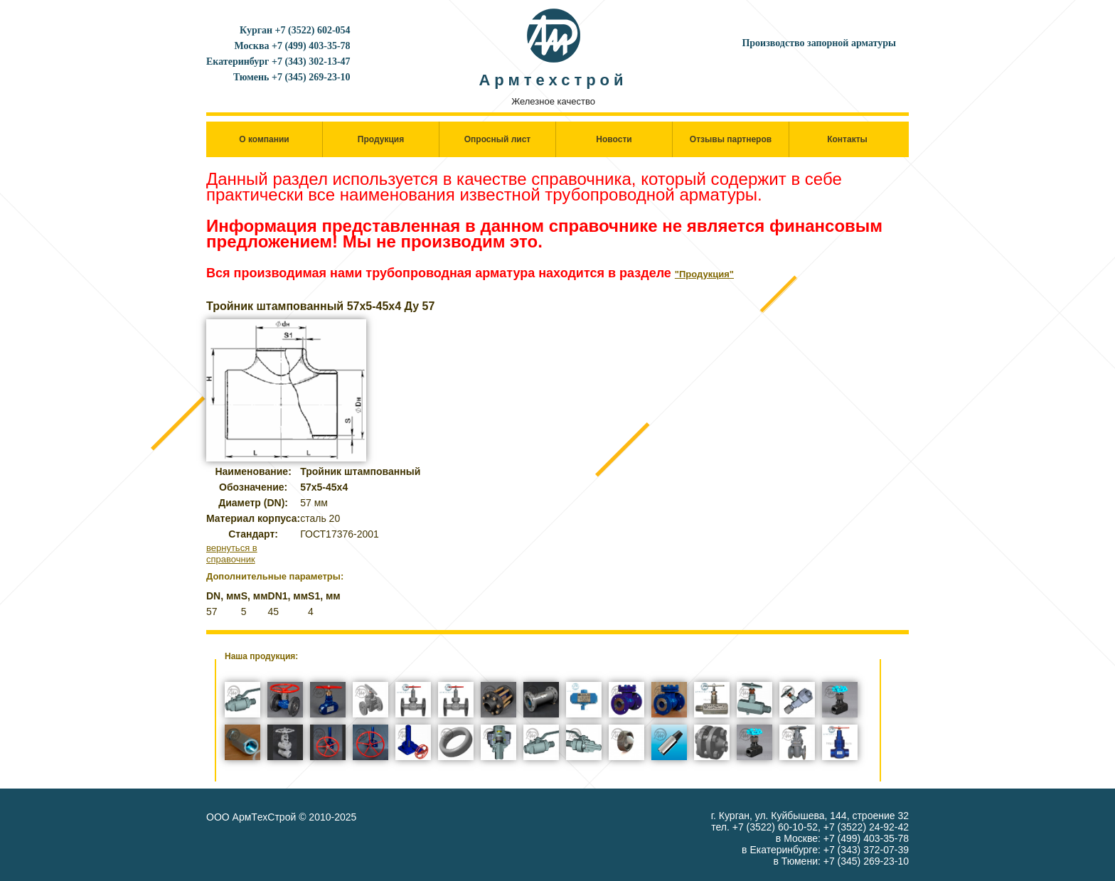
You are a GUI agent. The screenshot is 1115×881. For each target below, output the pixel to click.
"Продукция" (704, 274)
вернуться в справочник (231, 554)
